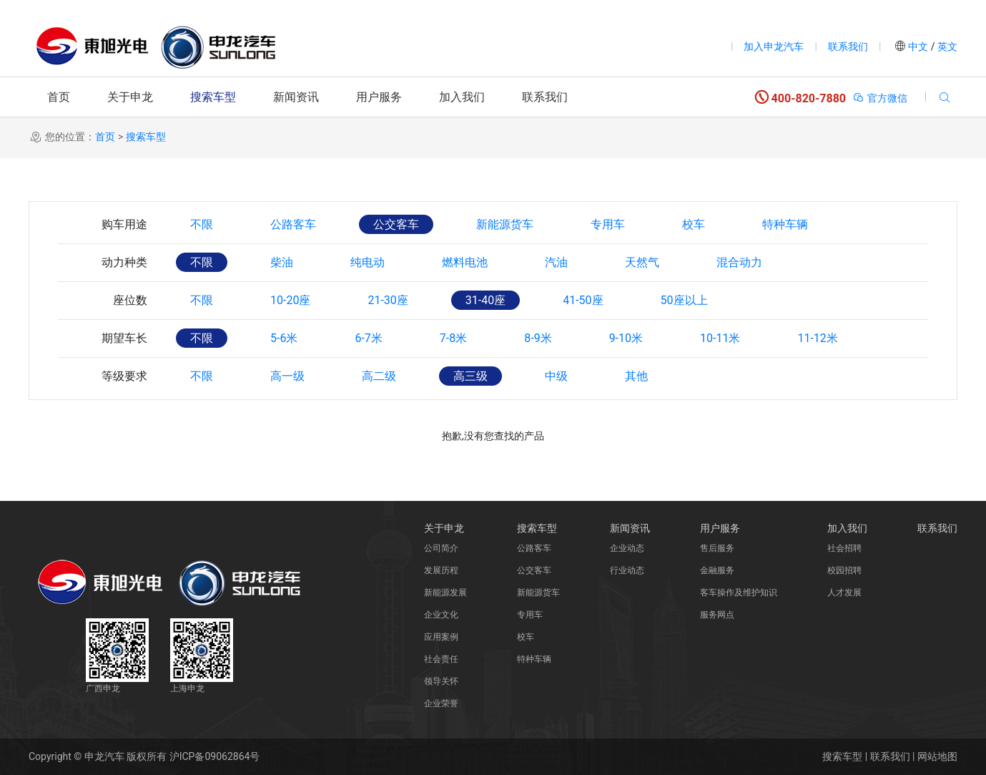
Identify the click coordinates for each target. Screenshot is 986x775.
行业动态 (627, 570)
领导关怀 (441, 681)
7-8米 (453, 338)
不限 (201, 224)
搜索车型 (213, 97)
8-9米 (537, 338)
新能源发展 (445, 593)
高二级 (379, 376)
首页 (58, 97)
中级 (556, 376)
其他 (636, 376)
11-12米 (817, 338)
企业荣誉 (441, 703)
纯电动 (367, 262)
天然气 (642, 262)
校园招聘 (844, 570)
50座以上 (684, 300)
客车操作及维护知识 (738, 593)
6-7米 (368, 338)
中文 (918, 46)
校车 (693, 224)
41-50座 (583, 300)
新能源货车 (504, 224)
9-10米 (626, 338)
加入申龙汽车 (774, 46)
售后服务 (717, 548)
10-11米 (720, 338)
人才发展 (844, 593)
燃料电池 (465, 262)
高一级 (287, 376)
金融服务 (717, 570)
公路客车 (293, 224)
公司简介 (441, 548)
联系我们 (848, 46)
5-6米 (283, 338)
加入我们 (462, 97)
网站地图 (937, 756)
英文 (946, 46)
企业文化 (441, 615)
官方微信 (880, 98)
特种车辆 (785, 224)
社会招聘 (844, 548)
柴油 (281, 262)
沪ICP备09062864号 (214, 756)
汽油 (556, 262)
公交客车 (396, 224)
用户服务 (379, 97)
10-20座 (290, 300)
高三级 (470, 376)
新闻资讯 (296, 97)
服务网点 (717, 615)
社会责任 (441, 659)
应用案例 (441, 637)
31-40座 (485, 300)
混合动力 (739, 262)
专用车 (608, 224)
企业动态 (627, 548)
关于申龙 (130, 97)
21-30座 (388, 300)
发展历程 (441, 570)
